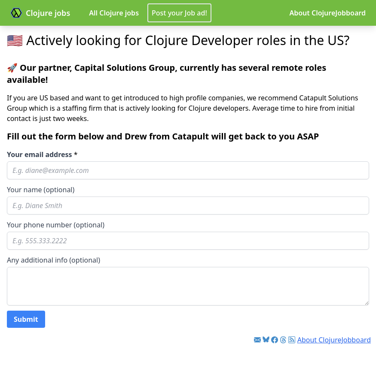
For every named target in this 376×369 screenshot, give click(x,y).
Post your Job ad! (179, 13)
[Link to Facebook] (274, 340)
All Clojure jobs (114, 13)
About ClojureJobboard (327, 13)
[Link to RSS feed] (291, 340)
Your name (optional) (40, 189)
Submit (26, 319)
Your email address (39, 154)
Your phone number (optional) (55, 225)
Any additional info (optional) (53, 260)
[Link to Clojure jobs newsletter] (257, 340)
